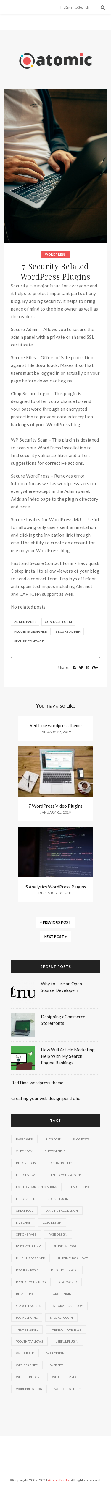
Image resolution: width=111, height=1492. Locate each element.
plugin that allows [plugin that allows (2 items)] (72, 1258)
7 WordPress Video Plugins (55, 806)
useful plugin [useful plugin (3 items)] (66, 1341)
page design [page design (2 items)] (58, 1234)
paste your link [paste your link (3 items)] (28, 1246)
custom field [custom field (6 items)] (55, 1151)
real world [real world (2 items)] (67, 1282)
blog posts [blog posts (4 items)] (81, 1139)
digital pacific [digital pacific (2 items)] (61, 1163)
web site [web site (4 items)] (56, 1365)
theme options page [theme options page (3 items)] (65, 1329)
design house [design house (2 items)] (26, 1163)
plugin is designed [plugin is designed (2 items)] (30, 1258)
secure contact (29, 641)
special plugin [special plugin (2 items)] (61, 1317)
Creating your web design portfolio (46, 1098)
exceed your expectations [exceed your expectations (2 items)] (36, 1187)
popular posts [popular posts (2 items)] (27, 1270)
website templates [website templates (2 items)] (66, 1377)
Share (63, 667)
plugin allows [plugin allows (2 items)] (64, 1246)
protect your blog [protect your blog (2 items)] (31, 1282)
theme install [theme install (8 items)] (27, 1329)
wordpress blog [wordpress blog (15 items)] (29, 1389)
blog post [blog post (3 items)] (52, 1139)
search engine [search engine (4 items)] (61, 1294)
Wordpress (55, 254)
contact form (58, 621)
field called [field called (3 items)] (25, 1198)
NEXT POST (55, 936)
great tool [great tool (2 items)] (24, 1210)
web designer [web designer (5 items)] (27, 1365)
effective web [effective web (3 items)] (27, 1175)
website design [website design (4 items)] (28, 1377)
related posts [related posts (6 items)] (26, 1294)
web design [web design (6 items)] (55, 1353)
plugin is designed (30, 631)
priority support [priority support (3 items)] (64, 1270)
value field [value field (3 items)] (25, 1353)
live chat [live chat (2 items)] (23, 1222)
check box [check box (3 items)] (24, 1151)
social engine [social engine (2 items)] (27, 1317)
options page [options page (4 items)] (26, 1234)
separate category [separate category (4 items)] (68, 1305)
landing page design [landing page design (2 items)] (61, 1210)
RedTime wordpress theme (56, 725)
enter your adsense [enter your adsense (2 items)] (67, 1175)
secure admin (68, 631)
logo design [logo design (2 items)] (52, 1222)
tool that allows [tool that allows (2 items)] (29, 1341)
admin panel (25, 621)
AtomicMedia (59, 1480)
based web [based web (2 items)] (24, 1139)
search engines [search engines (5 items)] (28, 1305)
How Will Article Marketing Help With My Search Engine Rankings (68, 1056)
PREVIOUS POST (55, 922)
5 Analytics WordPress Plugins (55, 886)
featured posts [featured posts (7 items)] (81, 1187)
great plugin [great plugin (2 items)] (58, 1198)
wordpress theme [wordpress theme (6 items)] (68, 1389)
